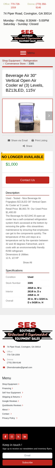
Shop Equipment (9, 384)
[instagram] (12, 437)
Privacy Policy (9, 418)
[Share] (27, 146)
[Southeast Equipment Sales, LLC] (27, 332)
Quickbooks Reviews (11, 405)
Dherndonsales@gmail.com (19, 367)
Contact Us (27, 180)
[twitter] (18, 437)
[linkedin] (25, 437)
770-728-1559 (15, 6)
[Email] (27, 455)
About (5, 409)
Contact (6, 414)
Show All (27, 262)
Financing (6, 388)
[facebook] (5, 437)
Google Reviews (9, 401)
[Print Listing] (39, 140)
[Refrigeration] (30, 60)
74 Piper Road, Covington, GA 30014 (24, 347)
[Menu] (23, 53)
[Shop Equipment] (11, 60)
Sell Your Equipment (11, 392)
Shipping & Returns (11, 397)
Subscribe (27, 462)
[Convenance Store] (15, 63)
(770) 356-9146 (41, 6)
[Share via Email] (18, 140)
